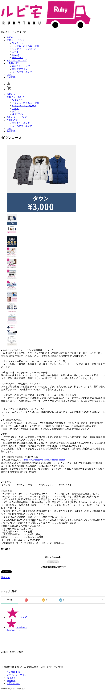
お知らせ (11, 37)
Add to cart (53, 562)
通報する (5, 577)
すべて (9, 600)
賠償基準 (11, 678)
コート (15, 52)
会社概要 (11, 77)
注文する (17, 617)
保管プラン (17, 57)
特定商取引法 (13, 672)
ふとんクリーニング (16, 60)
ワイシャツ (17, 43)
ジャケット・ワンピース (24, 49)
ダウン (15, 54)
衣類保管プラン (20, 69)
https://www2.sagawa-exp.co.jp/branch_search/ (45, 460)
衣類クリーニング (15, 40)
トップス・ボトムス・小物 (25, 46)
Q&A (9, 75)
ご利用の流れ (13, 63)
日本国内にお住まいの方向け (53, 567)
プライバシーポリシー (18, 675)
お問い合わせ (13, 683)
